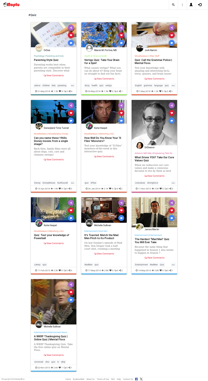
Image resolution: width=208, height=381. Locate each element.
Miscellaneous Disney (58, 133)
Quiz (162, 264)
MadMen (88, 264)
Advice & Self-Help (143, 153)
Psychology (39, 56)
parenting (62, 85)
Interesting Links (106, 133)
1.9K (104, 91)
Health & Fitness (91, 56)
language (158, 85)
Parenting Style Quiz (46, 60)
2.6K (54, 367)
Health (104, 56)
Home (68, 379)
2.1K (104, 188)
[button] (173, 5)
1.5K (154, 91)
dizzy (87, 85)
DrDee (47, 50)
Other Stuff (154, 56)
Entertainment (90, 231)
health (94, 85)
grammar (148, 85)
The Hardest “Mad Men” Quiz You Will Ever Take (152, 240)
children (46, 85)
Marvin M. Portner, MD (105, 50)
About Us (90, 379)
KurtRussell (62, 183)
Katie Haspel (100, 128)
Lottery (37, 264)
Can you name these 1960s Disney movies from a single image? (51, 141)
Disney (37, 183)
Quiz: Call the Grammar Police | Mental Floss (153, 61)
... (72, 85)
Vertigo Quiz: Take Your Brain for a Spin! (101, 61)
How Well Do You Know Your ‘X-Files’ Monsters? (103, 139)
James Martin (152, 229)
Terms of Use (103, 379)
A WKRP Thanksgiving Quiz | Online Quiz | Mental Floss (50, 338)
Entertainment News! (57, 332)
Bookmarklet (78, 379)
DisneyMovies (49, 183)
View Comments (54, 75)
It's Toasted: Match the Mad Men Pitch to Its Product (101, 236)
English (138, 85)
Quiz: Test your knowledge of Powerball (51, 236)
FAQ (113, 379)
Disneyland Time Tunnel (56, 128)
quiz (101, 85)
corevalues (140, 183)
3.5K (155, 188)
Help (119, 379)
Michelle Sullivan (102, 225)
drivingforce (152, 183)
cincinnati (38, 362)
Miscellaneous (141, 56)
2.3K (54, 270)
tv (58, 362)
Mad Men (103, 231)
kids (54, 85)
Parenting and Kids (55, 56)
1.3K (54, 91)
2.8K (105, 270)
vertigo (108, 85)
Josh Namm (151, 50)
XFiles (93, 183)
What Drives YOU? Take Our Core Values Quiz (154, 159)
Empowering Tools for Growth (166, 153)
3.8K (155, 270)
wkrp (63, 362)
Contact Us (128, 379)
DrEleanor (150, 147)
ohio (47, 362)
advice (37, 85)
